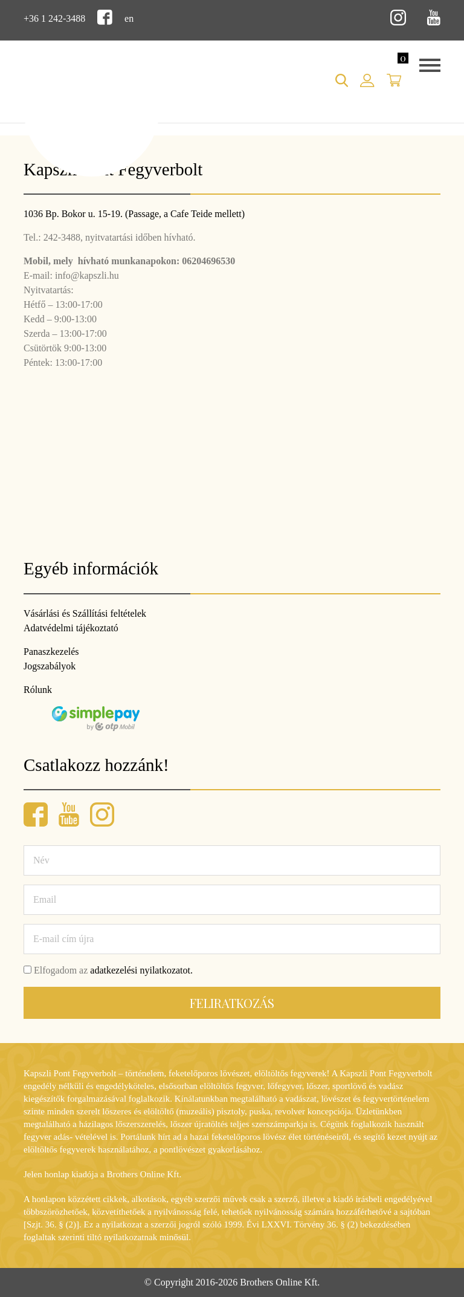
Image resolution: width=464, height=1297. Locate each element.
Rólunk (38, 689)
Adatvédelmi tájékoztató (71, 628)
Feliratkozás (232, 1003)
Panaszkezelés (51, 651)
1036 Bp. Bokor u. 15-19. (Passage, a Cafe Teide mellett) (134, 214)
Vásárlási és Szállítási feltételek (85, 613)
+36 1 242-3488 (54, 18)
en (129, 18)
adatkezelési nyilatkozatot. (141, 970)
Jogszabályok (50, 666)
